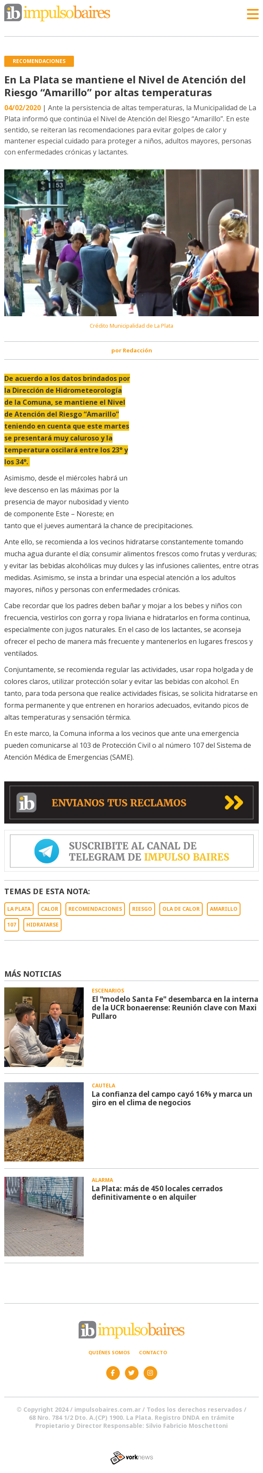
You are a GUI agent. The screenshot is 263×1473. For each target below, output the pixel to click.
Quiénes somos (109, 1352)
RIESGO (142, 908)
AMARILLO (224, 908)
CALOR (49, 908)
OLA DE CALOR (181, 908)
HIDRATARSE (42, 924)
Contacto (153, 1352)
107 (11, 924)
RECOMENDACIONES (95, 908)
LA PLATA (19, 908)
